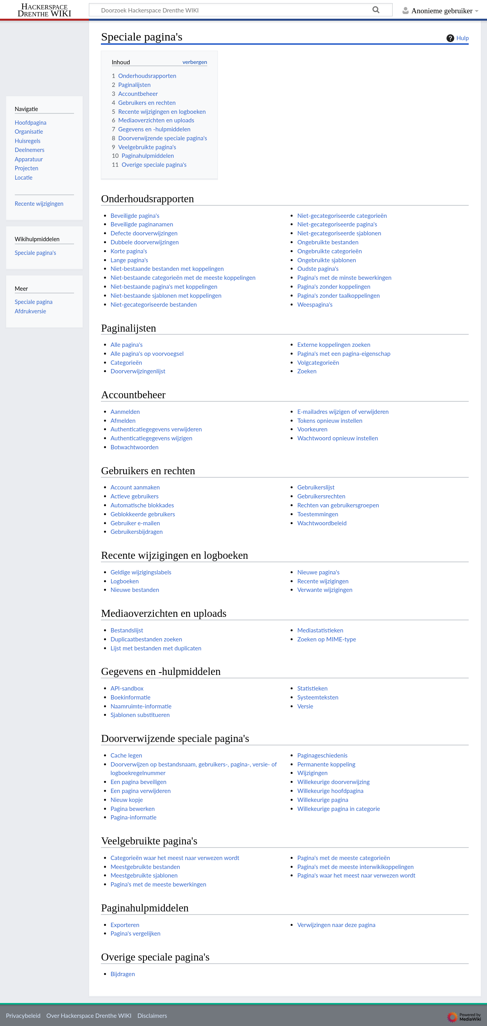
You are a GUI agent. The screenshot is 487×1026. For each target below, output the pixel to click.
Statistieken (312, 688)
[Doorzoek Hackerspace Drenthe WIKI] (240, 10)
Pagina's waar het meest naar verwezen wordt (356, 875)
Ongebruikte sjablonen (326, 259)
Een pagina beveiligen (138, 781)
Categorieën (126, 362)
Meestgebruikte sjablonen (144, 875)
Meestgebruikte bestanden (145, 866)
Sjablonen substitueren (140, 714)
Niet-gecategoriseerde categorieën (342, 215)
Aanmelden (125, 411)
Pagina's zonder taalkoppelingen (338, 295)
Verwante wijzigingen (324, 589)
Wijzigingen (312, 772)
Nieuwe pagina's (318, 572)
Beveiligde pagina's (135, 215)
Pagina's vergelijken (136, 933)
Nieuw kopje (127, 799)
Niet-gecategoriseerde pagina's (337, 224)
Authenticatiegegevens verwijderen (156, 429)
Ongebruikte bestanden (327, 241)
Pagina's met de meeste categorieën (343, 857)
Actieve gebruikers (135, 496)
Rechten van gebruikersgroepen (338, 505)
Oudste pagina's (318, 268)
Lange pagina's (129, 259)
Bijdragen (123, 973)
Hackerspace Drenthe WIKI (44, 10)
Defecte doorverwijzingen (144, 233)
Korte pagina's (129, 250)
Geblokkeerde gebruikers (143, 513)
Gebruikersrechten (321, 496)
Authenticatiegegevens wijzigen (151, 437)
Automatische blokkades (142, 505)
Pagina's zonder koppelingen (334, 286)
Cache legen (126, 755)
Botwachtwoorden (135, 446)
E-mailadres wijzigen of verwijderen (343, 411)
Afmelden (123, 420)
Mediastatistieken (320, 630)
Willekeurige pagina (322, 799)
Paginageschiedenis (322, 755)
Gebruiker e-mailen (135, 522)
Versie (305, 706)
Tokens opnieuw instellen (329, 420)
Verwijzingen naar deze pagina (336, 924)
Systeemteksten (318, 697)
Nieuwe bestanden (135, 589)
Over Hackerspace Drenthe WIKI (88, 1015)
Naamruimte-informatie (141, 706)
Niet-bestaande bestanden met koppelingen (167, 268)
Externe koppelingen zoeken (334, 344)
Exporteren (125, 924)
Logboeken (125, 581)
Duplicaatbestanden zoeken (146, 639)
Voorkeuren (312, 429)
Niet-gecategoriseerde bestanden (154, 304)
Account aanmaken (135, 487)
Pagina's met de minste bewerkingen (344, 277)
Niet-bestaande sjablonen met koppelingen (166, 295)
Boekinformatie (131, 697)
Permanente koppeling (326, 764)
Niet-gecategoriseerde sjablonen (339, 233)
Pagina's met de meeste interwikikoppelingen (355, 866)
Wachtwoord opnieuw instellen (337, 437)
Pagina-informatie (134, 817)
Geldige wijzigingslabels (141, 572)
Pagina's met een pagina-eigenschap (343, 353)
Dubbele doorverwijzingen (145, 241)
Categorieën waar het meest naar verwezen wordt (175, 857)
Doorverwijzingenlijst (138, 370)
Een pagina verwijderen (141, 790)
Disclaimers (152, 1015)
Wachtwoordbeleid (322, 522)
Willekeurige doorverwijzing (333, 781)
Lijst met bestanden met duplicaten (156, 648)
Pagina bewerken (133, 808)
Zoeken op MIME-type (326, 639)
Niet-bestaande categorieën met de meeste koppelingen (183, 277)
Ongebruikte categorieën (329, 250)
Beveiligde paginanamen (142, 224)
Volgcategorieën (318, 362)
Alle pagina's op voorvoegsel (147, 353)
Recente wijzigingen (323, 581)
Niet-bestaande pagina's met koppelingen (164, 286)
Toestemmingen (317, 513)
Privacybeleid (23, 1015)
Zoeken (306, 370)
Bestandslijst (127, 630)
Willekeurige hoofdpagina (330, 790)
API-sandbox (127, 688)
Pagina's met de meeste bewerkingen (158, 884)
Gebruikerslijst (315, 487)
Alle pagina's (127, 344)
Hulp (457, 38)
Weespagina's (315, 304)
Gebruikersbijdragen (137, 531)
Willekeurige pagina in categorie (338, 808)
